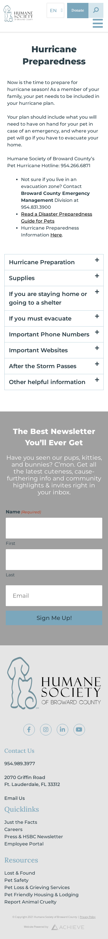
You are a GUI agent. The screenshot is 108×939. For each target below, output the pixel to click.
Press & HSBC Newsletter (33, 836)
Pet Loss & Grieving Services (37, 887)
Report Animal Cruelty (30, 902)
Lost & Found (19, 873)
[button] (95, 10)
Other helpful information (47, 382)
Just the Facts (20, 822)
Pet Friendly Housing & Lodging (41, 894)
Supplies (22, 278)
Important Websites (38, 350)
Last (10, 574)
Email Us (14, 798)
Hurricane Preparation (42, 262)
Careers (13, 829)
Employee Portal (23, 844)
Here (56, 235)
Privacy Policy (88, 917)
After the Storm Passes (42, 366)
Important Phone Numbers (49, 334)
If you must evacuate (40, 318)
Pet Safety (16, 880)
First (10, 543)
